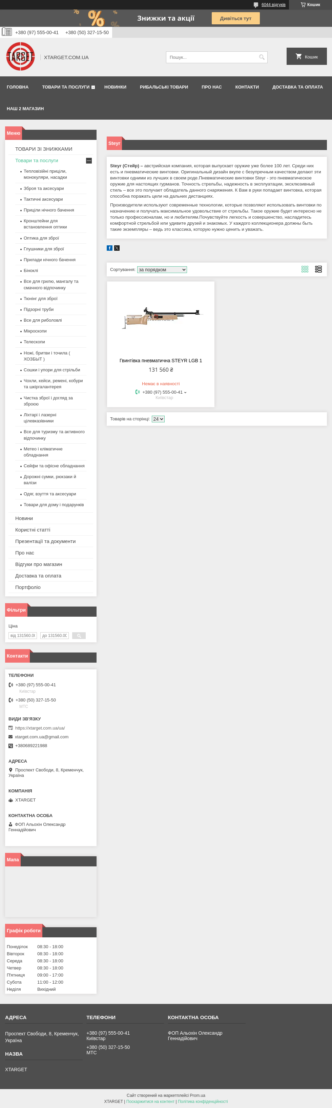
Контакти (247, 87)
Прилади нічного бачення (50, 259)
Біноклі (31, 270)
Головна (17, 87)
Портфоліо (28, 587)
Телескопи (34, 341)
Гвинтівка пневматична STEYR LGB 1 (161, 360)
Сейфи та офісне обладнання (54, 465)
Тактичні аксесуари (43, 199)
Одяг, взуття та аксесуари (50, 493)
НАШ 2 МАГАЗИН (25, 108)
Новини (24, 518)
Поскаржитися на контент (150, 1101)
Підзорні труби (39, 309)
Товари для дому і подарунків (54, 504)
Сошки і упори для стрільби (52, 369)
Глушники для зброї (44, 248)
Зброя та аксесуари (44, 188)
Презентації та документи (45, 541)
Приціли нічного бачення (49, 210)
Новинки (115, 87)
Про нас (212, 87)
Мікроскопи (35, 331)
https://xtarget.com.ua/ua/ (40, 728)
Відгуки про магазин (38, 564)
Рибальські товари (164, 87)
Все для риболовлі (43, 320)
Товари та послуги (65, 87)
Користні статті (32, 530)
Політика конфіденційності (203, 1101)
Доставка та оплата (297, 87)
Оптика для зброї (41, 238)
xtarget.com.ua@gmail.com (41, 736)
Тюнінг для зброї (41, 298)
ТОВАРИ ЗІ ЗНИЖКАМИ (43, 149)
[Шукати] (262, 57)
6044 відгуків (274, 4)
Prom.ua (197, 1095)
